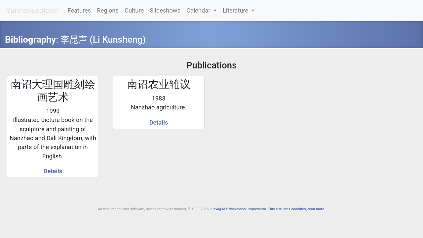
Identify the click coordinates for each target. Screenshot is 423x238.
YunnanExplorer (32, 10)
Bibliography (30, 39)
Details (53, 171)
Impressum (257, 209)
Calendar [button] (199, 10)
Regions (107, 10)
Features (79, 10)
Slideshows (165, 10)
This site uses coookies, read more (296, 209)
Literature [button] (236, 10)
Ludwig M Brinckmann (228, 209)
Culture (134, 10)
